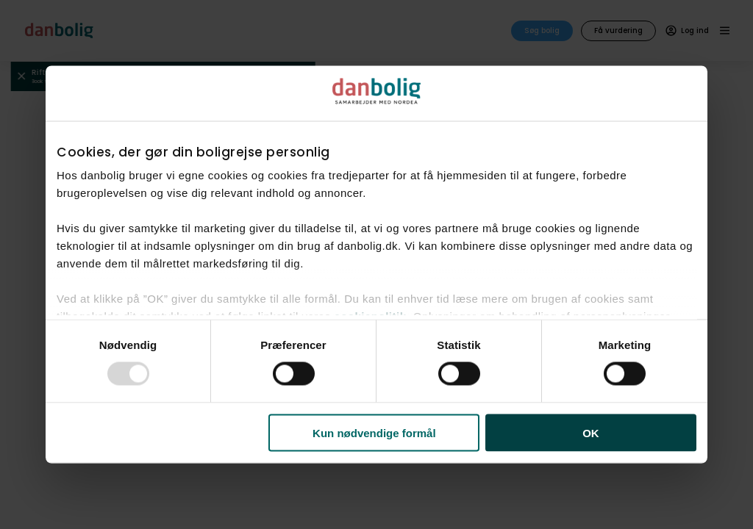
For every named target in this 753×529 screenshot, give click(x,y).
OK (590, 432)
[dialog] (376, 265)
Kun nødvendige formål (374, 432)
